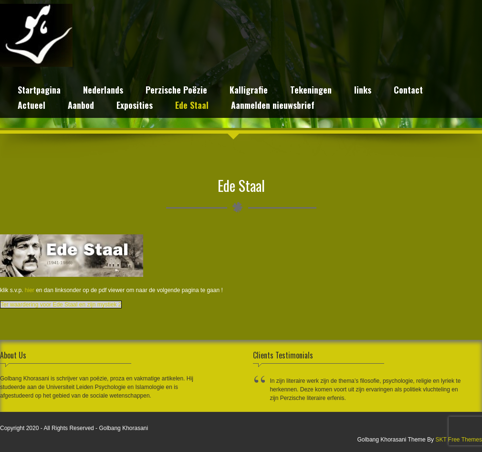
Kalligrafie (249, 91)
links (362, 91)
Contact (408, 91)
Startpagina (39, 91)
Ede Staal (192, 106)
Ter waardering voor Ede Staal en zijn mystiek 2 (60, 304)
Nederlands (103, 91)
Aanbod (81, 106)
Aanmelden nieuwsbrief (272, 106)
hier (29, 290)
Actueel (31, 106)
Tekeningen (311, 91)
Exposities (134, 106)
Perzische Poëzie (176, 91)
